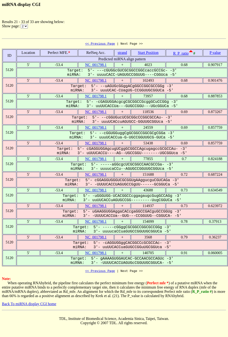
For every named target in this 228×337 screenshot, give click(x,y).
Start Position (148, 53)
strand (122, 53)
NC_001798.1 (96, 65)
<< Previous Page (100, 44)
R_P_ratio (180, 54)
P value (215, 53)
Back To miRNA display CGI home (29, 305)
